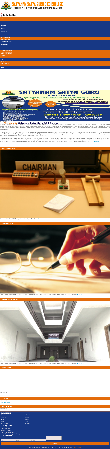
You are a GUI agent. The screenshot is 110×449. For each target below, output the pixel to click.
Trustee (27, 421)
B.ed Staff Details (5, 61)
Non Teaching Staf (5, 65)
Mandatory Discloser (6, 41)
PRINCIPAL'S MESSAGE (6, 52)
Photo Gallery (4, 44)
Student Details (5, 35)
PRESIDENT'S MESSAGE (6, 53)
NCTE (2, 421)
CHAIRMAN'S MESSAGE (6, 50)
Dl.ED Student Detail (5, 39)
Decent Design (77, 447)
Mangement (3, 48)
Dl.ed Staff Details (5, 63)
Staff (2, 59)
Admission (3, 25)
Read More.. (96, 141)
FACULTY (3, 57)
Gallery (27, 419)
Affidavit (27, 415)
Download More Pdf (5, 402)
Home (2, 18)
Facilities (3, 28)
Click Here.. (41, 218)
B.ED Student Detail (5, 37)
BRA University (5, 423)
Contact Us (3, 67)
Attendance (4, 31)
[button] (2, 123)
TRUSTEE (3, 55)
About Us (3, 22)
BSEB (2, 419)
